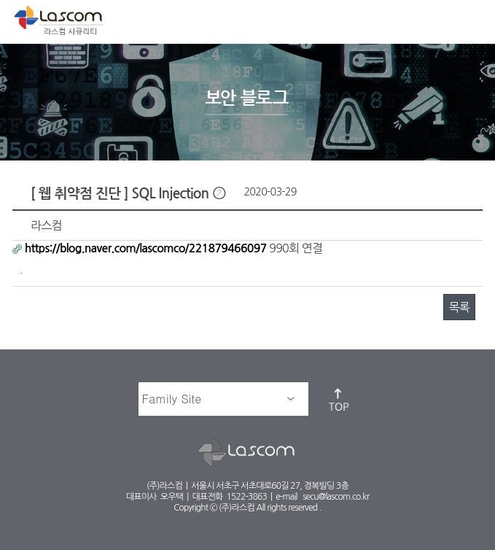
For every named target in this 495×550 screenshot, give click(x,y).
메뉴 (471, 19)
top (339, 399)
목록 (459, 307)
